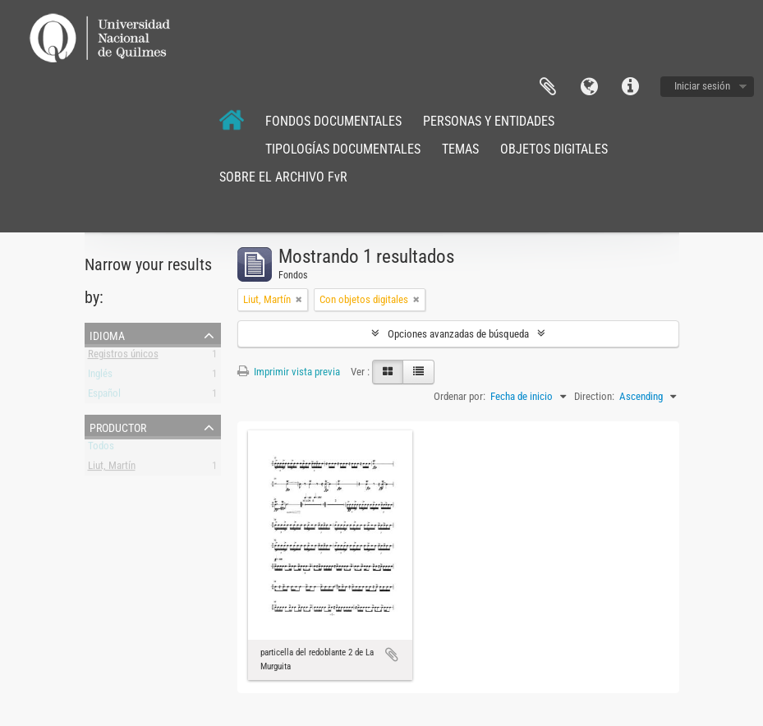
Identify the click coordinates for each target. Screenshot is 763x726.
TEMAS (460, 149)
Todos (101, 449)
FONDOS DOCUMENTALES (333, 121)
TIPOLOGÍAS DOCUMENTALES (343, 149)
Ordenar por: (459, 396)
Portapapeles (547, 87)
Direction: (594, 396)
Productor (118, 426)
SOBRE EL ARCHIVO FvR (283, 177)
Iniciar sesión (702, 86)
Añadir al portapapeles (392, 654)
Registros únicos (123, 357)
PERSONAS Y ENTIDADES (488, 121)
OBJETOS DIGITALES (554, 149)
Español (104, 396)
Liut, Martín (112, 468)
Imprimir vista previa (288, 371)
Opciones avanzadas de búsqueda (458, 334)
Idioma (588, 87)
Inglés (100, 376)
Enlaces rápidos (629, 87)
